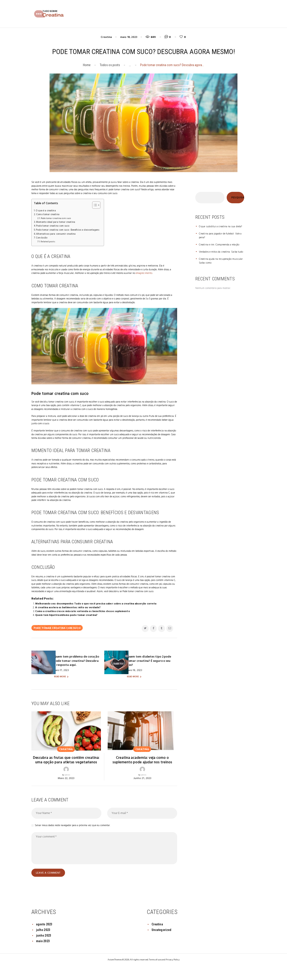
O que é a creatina (45, 210)
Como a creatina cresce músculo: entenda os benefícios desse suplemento (81, 610)
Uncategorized (162, 924)
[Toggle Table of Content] (93, 205)
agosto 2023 (44, 918)
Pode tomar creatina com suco (55, 218)
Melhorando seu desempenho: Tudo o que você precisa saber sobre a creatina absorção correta (94, 602)
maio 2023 (43, 935)
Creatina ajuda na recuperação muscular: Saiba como (220, 260)
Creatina (106, 37)
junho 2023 (43, 930)
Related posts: (47, 240)
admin (67, 769)
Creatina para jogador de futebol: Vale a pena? (219, 236)
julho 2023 (43, 924)
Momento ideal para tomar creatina (55, 221)
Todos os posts (110, 65)
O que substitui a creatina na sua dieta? (219, 227)
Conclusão (41, 236)
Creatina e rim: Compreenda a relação (218, 244)
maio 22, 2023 (66, 773)
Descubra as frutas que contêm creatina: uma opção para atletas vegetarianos (66, 754)
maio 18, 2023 (128, 37)
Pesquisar (237, 197)
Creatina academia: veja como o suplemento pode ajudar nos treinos (142, 754)
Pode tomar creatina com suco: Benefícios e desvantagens (67, 229)
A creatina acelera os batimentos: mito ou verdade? (67, 606)
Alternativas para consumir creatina (55, 233)
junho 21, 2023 (142, 773)
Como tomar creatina (47, 214)
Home (87, 65)
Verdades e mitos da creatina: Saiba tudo (220, 251)
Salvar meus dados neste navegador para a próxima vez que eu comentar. (72, 820)
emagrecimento (144, 272)
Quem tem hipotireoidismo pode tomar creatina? (65, 613)
